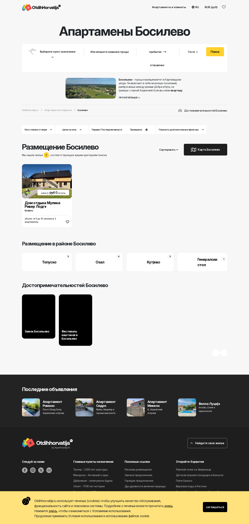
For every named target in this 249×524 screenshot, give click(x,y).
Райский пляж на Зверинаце (193, 469)
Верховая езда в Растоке (191, 486)
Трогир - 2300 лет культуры (90, 469)
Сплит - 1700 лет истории (89, 486)
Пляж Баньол (184, 480)
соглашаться (215, 507)
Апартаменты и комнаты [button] (169, 7)
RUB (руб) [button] (211, 7)
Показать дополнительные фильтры (181, 129)
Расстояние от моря (38, 129)
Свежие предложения (138, 475)
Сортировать (168, 149)
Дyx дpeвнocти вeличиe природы (145, 486)
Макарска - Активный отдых (90, 475)
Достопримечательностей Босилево (205, 110)
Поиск (215, 52)
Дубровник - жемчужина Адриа (93, 480)
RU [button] (195, 7)
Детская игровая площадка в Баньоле (199, 475)
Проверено (136, 129)
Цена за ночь (71, 129)
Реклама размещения (138, 469)
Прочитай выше (129, 97)
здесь (168, 506)
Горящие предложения (139, 480)
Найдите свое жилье (207, 443)
